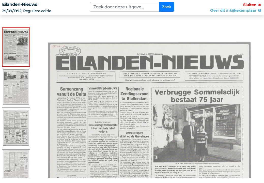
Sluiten (252, 5)
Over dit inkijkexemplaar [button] (236, 10)
